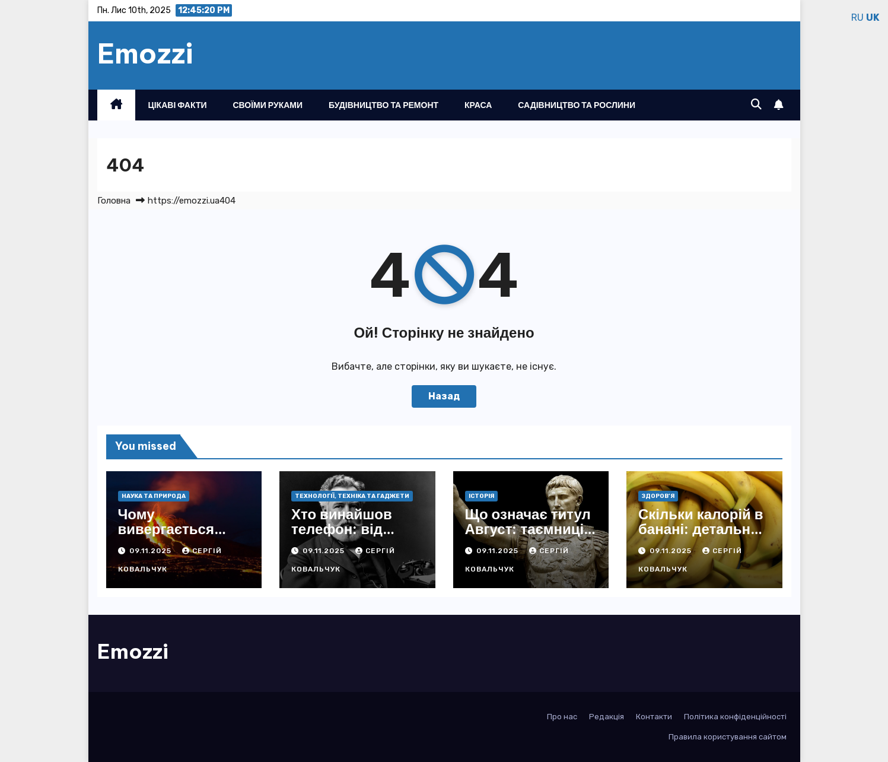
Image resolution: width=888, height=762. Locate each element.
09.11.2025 (151, 551)
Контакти (654, 716)
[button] (756, 104)
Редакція (606, 716)
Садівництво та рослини (576, 105)
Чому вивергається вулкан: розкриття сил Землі (182, 536)
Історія (481, 496)
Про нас (562, 716)
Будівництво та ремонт (383, 105)
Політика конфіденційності (735, 716)
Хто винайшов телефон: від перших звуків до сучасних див (352, 536)
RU (857, 17)
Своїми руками (268, 105)
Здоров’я (658, 496)
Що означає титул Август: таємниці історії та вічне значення (528, 536)
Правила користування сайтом (728, 736)
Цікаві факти (177, 105)
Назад (444, 396)
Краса (478, 105)
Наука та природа (154, 496)
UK (872, 17)
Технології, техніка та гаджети (352, 496)
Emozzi (145, 53)
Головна (114, 200)
